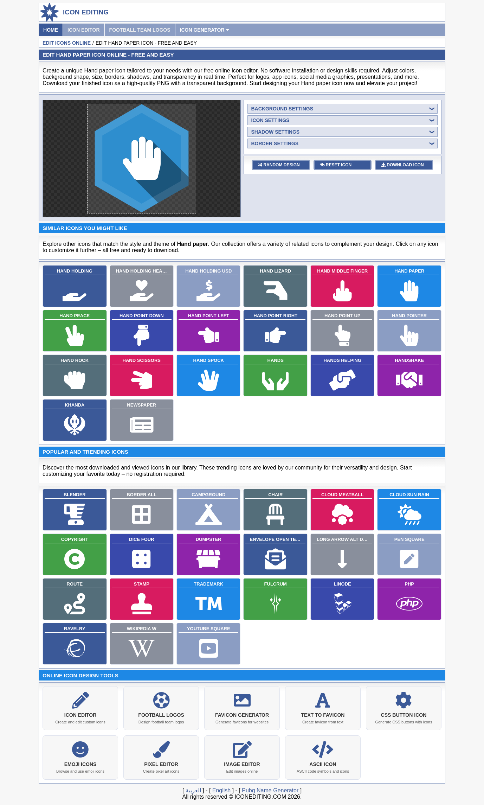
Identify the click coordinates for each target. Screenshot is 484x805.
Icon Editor (83, 30)
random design (279, 164)
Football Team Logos (139, 30)
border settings (275, 143)
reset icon (336, 164)
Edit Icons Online (67, 43)
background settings (282, 108)
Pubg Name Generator (270, 789)
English (221, 789)
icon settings (270, 120)
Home (50, 30)
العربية (193, 789)
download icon (402, 164)
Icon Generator (204, 30)
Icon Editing (86, 12)
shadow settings (275, 132)
